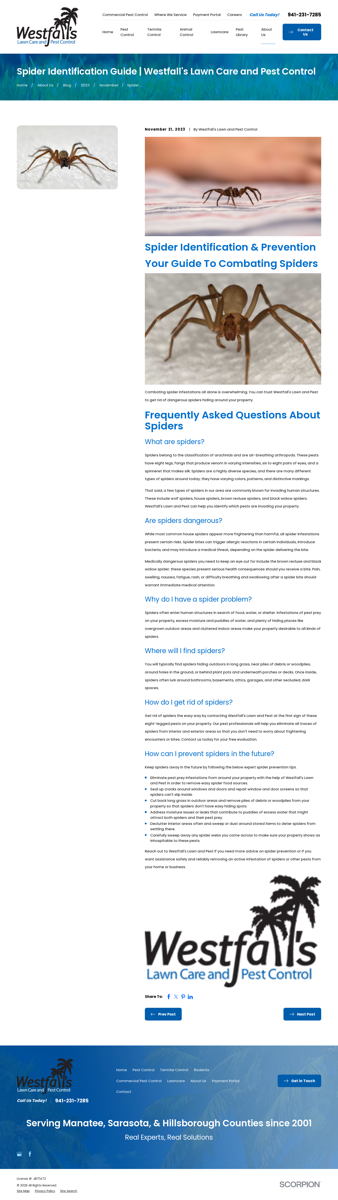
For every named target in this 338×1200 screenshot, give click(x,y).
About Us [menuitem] (266, 32)
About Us (198, 1080)
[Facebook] (29, 1154)
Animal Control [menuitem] (186, 32)
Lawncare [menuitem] (219, 31)
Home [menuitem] (107, 31)
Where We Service (170, 14)
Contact (123, 1091)
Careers (234, 14)
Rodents (201, 1069)
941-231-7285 (304, 15)
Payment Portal (207, 14)
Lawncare (176, 1080)
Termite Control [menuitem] (154, 32)
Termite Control (174, 1069)
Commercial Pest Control (125, 14)
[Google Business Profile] (19, 1154)
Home (121, 1069)
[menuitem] (23, 1191)
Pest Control (144, 1069)
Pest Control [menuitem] (127, 32)
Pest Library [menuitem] (242, 32)
